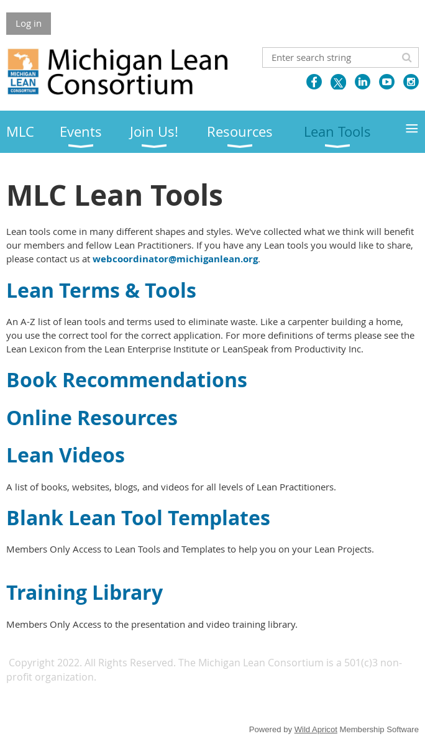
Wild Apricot (316, 729)
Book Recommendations (129, 379)
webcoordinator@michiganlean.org (175, 258)
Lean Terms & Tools (101, 290)
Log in (29, 23)
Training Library (84, 592)
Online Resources (92, 417)
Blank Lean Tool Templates (138, 517)
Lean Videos (65, 455)
